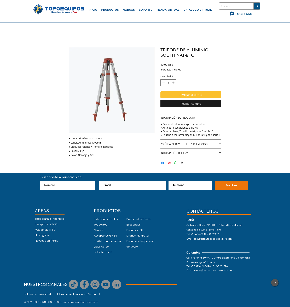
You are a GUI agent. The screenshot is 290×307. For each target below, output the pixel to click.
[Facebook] (84, 284)
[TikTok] (73, 284)
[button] (110, 10)
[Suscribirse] (231, 185)
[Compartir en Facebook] (163, 163)
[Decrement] (163, 83)
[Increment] (173, 83)
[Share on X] (182, 163)
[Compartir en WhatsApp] (176, 163)
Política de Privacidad (37, 294)
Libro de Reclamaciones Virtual (76, 294)
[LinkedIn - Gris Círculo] (116, 284)
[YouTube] (105, 284)
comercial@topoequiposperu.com (213, 238)
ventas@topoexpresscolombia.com (214, 270)
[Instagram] (95, 284)
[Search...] (233, 6)
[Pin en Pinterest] (169, 163)
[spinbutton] (168, 83)
